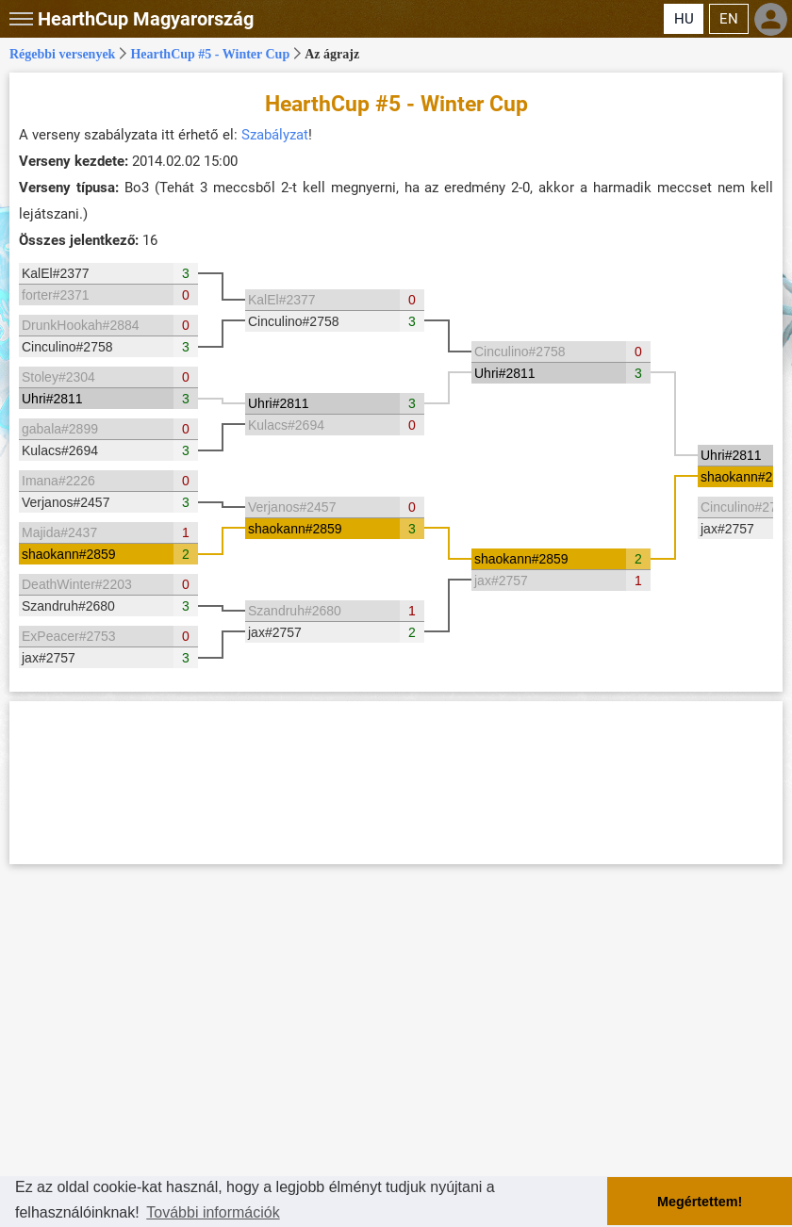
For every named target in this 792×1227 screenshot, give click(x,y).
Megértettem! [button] (699, 1201)
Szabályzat (274, 134)
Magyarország (146, 19)
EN (728, 18)
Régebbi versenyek (62, 54)
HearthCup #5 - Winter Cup (209, 54)
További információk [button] (212, 1212)
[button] (19, 19)
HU (684, 18)
